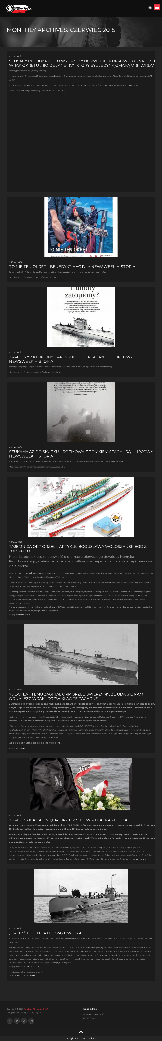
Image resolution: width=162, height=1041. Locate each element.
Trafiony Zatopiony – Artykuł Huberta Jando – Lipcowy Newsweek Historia (71, 359)
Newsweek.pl (24, 614)
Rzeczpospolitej (32, 966)
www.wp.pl (140, 859)
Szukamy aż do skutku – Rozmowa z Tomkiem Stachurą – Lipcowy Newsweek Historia (81, 453)
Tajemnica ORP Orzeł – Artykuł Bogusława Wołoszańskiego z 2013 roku (78, 548)
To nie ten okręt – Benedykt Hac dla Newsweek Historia (72, 266)
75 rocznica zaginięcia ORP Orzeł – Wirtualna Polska (68, 820)
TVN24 (21, 748)
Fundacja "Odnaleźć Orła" (36, 1009)
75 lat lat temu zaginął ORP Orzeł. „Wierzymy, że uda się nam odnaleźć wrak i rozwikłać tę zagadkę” (76, 696)
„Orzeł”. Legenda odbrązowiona (45, 933)
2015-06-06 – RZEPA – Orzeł (22, 975)
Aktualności (16, 56)
